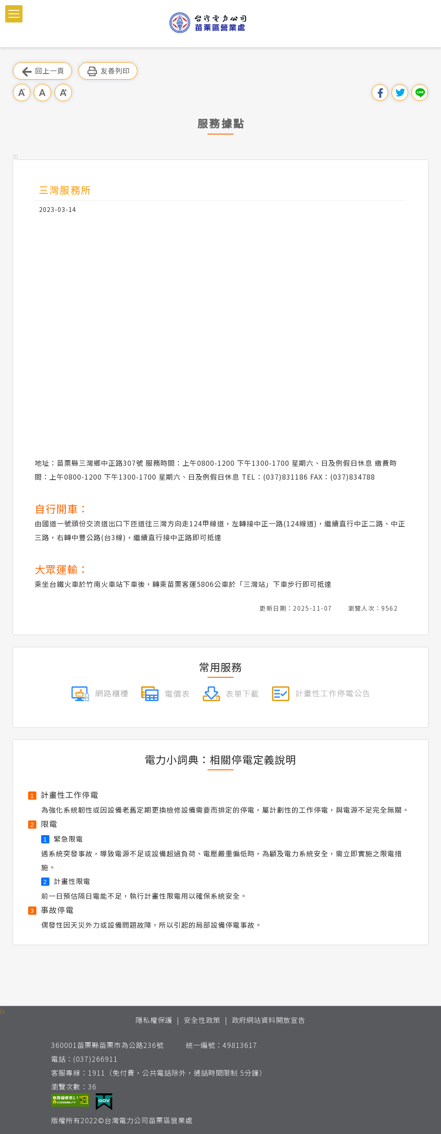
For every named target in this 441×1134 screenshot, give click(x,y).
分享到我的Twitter (400, 92)
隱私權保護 (154, 1020)
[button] (14, 13)
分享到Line (420, 92)
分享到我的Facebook (380, 92)
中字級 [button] (42, 92)
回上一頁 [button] (42, 71)
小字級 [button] (21, 92)
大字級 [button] (63, 92)
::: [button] (15, 155)
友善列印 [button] (108, 71)
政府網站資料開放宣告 (268, 1020)
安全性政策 (202, 1020)
